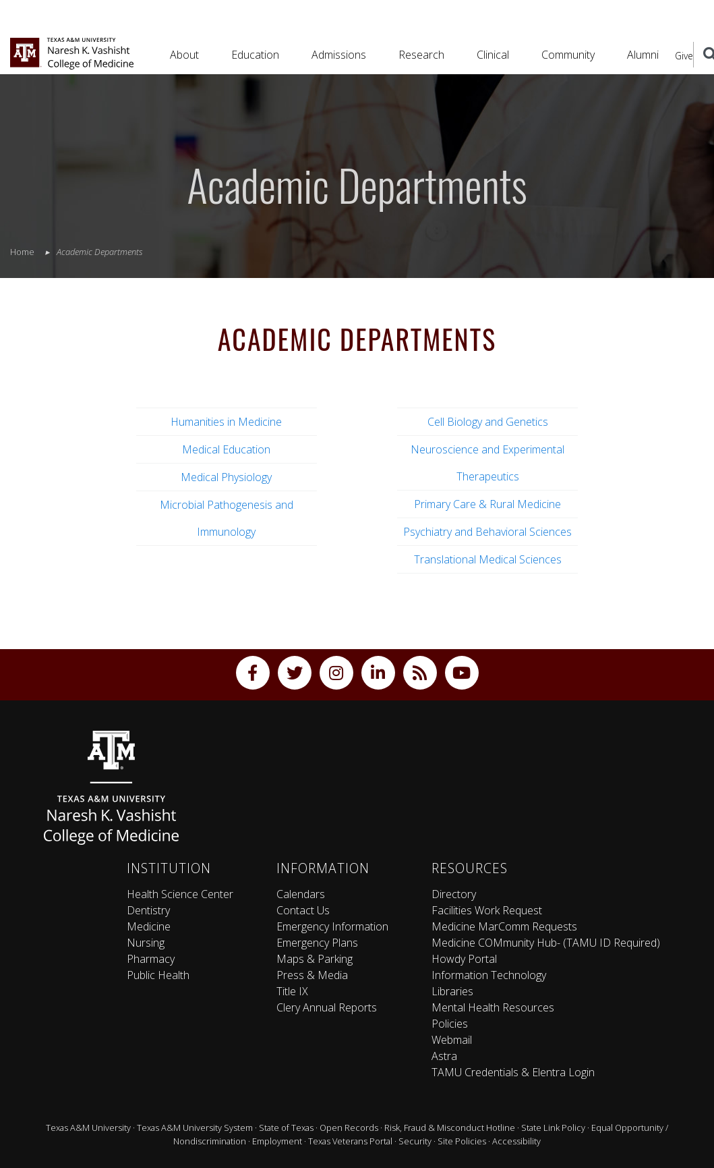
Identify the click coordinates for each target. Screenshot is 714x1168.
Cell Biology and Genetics (487, 421)
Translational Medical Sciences (488, 559)
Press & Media (312, 975)
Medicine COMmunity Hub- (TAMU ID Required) (546, 942)
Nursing (146, 942)
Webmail (452, 1039)
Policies (450, 1023)
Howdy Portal (464, 958)
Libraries (452, 991)
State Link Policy (553, 1127)
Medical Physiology (226, 477)
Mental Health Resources (493, 1007)
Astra (444, 1056)
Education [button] (255, 54)
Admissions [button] (338, 54)
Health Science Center (180, 894)
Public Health (158, 975)
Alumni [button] (643, 54)
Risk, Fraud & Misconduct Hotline (449, 1127)
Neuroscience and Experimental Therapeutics (487, 463)
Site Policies (462, 1141)
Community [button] (568, 54)
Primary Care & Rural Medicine (487, 504)
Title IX (292, 991)
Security (415, 1141)
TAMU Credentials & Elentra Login (513, 1072)
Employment (277, 1141)
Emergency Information (332, 926)
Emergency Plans (317, 942)
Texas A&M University (88, 1127)
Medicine (149, 926)
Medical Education (226, 449)
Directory (454, 894)
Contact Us (303, 910)
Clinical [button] (493, 54)
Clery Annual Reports (326, 1007)
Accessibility (516, 1141)
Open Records (349, 1127)
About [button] (184, 54)
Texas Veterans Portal (350, 1141)
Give (684, 55)
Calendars (300, 894)
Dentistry (148, 910)
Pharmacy (151, 958)
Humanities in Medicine (226, 421)
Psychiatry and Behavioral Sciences (487, 531)
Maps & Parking (314, 958)
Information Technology (489, 975)
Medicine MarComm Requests (504, 926)
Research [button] (421, 54)
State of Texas (286, 1127)
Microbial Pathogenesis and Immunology (226, 518)
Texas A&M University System (195, 1127)
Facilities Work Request (487, 910)
